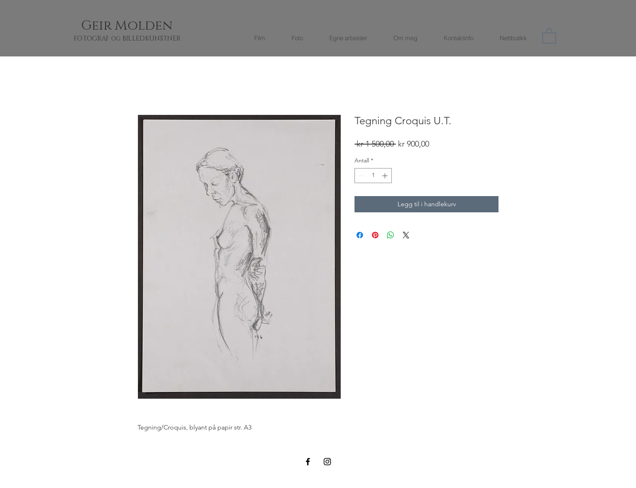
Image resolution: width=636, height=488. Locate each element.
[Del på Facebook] (360, 235)
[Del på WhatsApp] (390, 235)
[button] (549, 35)
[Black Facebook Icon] (308, 461)
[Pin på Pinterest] (375, 235)
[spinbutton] (373, 175)
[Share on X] (406, 235)
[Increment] (385, 175)
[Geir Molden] (136, 26)
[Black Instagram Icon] (327, 461)
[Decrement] (361, 175)
